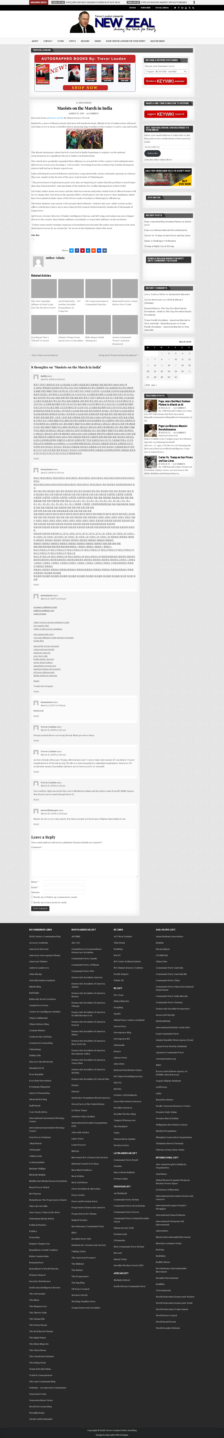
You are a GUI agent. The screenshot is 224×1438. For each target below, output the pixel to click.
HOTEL (130, 394)
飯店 (35, 398)
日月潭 (130, 440)
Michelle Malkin (37, 1175)
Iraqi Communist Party (167, 1034)
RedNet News (163, 1262)
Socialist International (167, 1278)
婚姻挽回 (92, 540)
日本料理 (115, 391)
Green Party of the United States (87, 1104)
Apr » (154, 385)
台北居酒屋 (105, 391)
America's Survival (38, 949)
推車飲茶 (49, 411)
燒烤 (97, 414)
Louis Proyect (78, 1145)
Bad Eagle (34, 993)
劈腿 (44, 501)
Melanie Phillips (37, 1168)
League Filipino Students (168, 1081)
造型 (43, 447)
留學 (83, 417)
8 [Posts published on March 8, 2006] (161, 359)
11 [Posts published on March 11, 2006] (182, 359)
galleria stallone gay (43, 610)
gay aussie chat (41, 625)
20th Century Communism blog (45, 936)
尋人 (79, 501)
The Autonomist (37, 1294)
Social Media (162, 7)
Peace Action (78, 1195)
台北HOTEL (80, 394)
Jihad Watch (35, 1143)
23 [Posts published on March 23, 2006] (169, 371)
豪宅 (88, 385)
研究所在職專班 (94, 420)
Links (158, 1093)
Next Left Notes (79, 1182)
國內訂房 (70, 394)
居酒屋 (91, 414)
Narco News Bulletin (124, 1172)
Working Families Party (83, 1301)
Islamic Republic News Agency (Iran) (174, 1040)
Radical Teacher (79, 1220)
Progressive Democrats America (88, 1207)
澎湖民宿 (78, 440)
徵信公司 (37, 550)
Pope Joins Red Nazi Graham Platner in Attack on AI (174, 403)
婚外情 (49, 514)
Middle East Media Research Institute (48, 1181)
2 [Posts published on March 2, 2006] (169, 353)
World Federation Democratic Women (175, 1297)
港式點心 (44, 394)
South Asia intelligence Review (44, 1287)
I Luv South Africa (38, 1112)
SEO (53, 398)
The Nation (77, 1270)
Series (97, 41)
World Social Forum (166, 1322)
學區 (67, 398)
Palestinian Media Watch (41, 1219)
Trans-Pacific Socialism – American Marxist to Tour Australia (166, 326)
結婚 (122, 391)
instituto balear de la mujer (47, 669)
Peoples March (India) (167, 1118)
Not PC (117, 955)
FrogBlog (118, 1007)
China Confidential (38, 1018)
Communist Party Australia (169, 968)
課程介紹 (57, 391)
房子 (112, 398)
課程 (82, 401)
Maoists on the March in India (84, 108)
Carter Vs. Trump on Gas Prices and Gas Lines (167, 235)
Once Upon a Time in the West (44, 1212)
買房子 (43, 385)
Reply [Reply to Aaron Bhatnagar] (36, 824)
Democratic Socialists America (86, 977)
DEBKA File (35, 1055)
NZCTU (117, 1083)
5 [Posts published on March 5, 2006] (189, 353)
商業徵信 (123, 563)
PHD (76, 388)
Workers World (79, 1295)
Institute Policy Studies (83, 1116)
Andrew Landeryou (39, 968)
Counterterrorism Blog (41, 1043)
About (35, 41)
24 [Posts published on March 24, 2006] (176, 371)
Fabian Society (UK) (124, 1228)
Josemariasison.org (166, 1059)
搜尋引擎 (124, 424)
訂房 (124, 394)
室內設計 (49, 447)
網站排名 (116, 424)
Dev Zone (119, 995)
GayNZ (117, 1014)
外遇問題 (111, 494)
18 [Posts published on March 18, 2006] (182, 365)
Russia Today (120, 1259)
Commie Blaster (37, 1030)
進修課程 (114, 388)
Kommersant (120, 1234)
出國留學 (109, 434)
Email (34, 887)
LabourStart (162, 1231)
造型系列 (42, 398)
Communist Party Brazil (126, 1160)
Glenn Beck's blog (38, 1099)
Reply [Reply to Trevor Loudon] (36, 741)
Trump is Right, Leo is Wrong (159, 246)
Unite (116, 1133)
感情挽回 (115, 537)
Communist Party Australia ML (171, 974)
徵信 (105, 484)
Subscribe (145, 7)
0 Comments (181, 408)
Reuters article (56, 118)
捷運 (63, 398)
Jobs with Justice (80, 1132)
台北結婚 (108, 394)
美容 (104, 447)
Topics (72, 41)
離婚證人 (74, 546)
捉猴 (83, 507)
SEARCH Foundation (166, 1131)
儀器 (106, 385)
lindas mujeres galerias (45, 675)
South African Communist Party (130, 1286)
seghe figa (38, 641)
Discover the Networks (41, 1062)
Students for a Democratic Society (88, 1245)
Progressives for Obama (83, 1214)
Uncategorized (85, 102)
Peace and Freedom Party (84, 1201)
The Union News (37, 1350)
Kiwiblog (118, 949)
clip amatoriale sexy (43, 634)
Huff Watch (34, 1106)
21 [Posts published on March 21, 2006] (155, 371)
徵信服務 (48, 573)
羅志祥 (127, 447)
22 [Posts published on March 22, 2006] (162, 371)
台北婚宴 (91, 394)
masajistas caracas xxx (44, 666)
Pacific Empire (121, 974)
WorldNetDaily (36, 1413)
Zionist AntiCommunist (40, 1419)
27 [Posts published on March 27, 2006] (148, 377)
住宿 (119, 394)
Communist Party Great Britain (129, 1206)
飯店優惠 (99, 394)
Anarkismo (161, 1174)
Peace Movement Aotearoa (127, 1101)
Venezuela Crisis (37, 1394)
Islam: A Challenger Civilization (160, 241)
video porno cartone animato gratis (51, 622)
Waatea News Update (125, 1139)
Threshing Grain (37, 1363)
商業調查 (103, 504)
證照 (96, 401)
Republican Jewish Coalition (43, 1250)
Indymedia (119, 1045)
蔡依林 (72, 453)
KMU (158, 1065)
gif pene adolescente (44, 672)
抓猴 (64, 507)
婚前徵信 (105, 556)
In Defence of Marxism (167, 1190)
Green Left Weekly (165, 1015)
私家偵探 (100, 520)
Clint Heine (119, 943)
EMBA (116, 385)
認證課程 (55, 388)
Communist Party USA (82, 971)
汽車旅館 (116, 440)
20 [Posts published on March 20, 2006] (148, 371)
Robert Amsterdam (39, 1256)
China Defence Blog (39, 1024)
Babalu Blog (35, 987)
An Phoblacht (120, 1193)
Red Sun (160, 1250)
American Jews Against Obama (44, 955)
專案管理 (101, 434)
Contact (47, 41)
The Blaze (34, 1300)
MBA (122, 385)
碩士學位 (92, 388)
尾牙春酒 (53, 394)
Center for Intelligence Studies (45, 1012)
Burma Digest (163, 949)
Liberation (119, 1064)
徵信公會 (71, 553)
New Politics (77, 1176)
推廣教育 (100, 388)
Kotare (117, 1051)
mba (101, 401)
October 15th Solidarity (125, 1095)
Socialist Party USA (81, 1239)
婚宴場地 (128, 391)
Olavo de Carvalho (38, 1206)
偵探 (133, 514)
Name (35, 882)
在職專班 (82, 420)
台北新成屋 (65, 385)
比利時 (36, 440)
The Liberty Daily (38, 1312)
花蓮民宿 (96, 440)
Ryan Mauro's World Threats (43, 1269)
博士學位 (64, 388)
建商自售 (51, 385)
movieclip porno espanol (46, 646)
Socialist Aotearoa (123, 1108)
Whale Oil (119, 980)
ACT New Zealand (123, 936)
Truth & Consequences (40, 1375)
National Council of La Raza (85, 1164)
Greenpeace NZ (122, 1039)
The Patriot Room (38, 1325)
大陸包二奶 (110, 533)
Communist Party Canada (84, 958)
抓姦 (109, 504)
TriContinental (163, 1290)
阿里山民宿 (38, 443)
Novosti (118, 1253)
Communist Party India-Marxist (172, 996)
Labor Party (77, 1139)
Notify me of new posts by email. (50, 902)
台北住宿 (61, 394)
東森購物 (48, 443)
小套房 (57, 417)
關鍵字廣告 (41, 391)
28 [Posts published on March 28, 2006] (155, 377)
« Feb (147, 385)
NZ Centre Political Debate (127, 961)
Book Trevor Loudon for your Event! (125, 41)
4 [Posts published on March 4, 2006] (182, 353)
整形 (38, 447)
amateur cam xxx (41, 653)
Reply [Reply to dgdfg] (36, 459)
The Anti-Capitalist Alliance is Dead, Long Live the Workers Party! (43, 304)
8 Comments (93, 113)
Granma (118, 1166)
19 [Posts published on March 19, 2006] (189, 365)
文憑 (71, 391)
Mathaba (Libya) (122, 1280)
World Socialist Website (168, 1328)
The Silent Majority (39, 1344)
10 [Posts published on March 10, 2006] (176, 359)
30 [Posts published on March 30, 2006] (169, 377)
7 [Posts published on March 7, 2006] (155, 359)
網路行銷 (69, 420)
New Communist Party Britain (129, 1247)
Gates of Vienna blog (39, 1093)
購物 (81, 443)
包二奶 (62, 533)
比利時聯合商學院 (48, 440)
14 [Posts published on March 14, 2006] (155, 365)
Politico (33, 1231)
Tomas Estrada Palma (40, 1369)
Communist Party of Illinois (85, 965)
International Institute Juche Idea (173, 1027)
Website (35, 892)
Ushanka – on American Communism (47, 1388)
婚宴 (58, 398)
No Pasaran (35, 1193)
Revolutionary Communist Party (87, 1226)
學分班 (65, 391)
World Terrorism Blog (40, 1406)
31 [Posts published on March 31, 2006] (176, 377)
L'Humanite (119, 1240)
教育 (87, 401)
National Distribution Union (128, 1070)
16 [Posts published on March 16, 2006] (169, 365)
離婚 (45, 546)
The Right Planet (37, 1337)
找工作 (108, 440)
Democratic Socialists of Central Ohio (90, 1079)
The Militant (77, 1264)
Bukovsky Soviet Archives (42, 999)
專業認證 (47, 388)
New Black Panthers (81, 1170)
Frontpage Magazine (39, 1087)
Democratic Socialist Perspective (173, 1009)
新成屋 (82, 385)
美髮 (101, 385)
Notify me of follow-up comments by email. (55, 897)
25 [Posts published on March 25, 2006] (182, 371)
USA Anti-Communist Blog (42, 1381)
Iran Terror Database (40, 1137)
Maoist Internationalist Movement (173, 1237)
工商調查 (77, 504)
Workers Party (121, 1145)
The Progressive (80, 1276)
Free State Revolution (40, 1080)
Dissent (75, 1091)
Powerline (34, 1237)
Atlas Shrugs (35, 974)
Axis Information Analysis (42, 980)
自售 (57, 385)
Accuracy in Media (38, 943)
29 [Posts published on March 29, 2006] (162, 377)
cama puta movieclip (43, 649)
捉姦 (45, 511)
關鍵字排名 (59, 420)
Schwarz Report (37, 1275)
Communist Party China (168, 980)
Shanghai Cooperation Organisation (174, 1137)
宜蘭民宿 (61, 440)
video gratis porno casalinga (47, 629)
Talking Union (78, 1251)
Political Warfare (37, 1225)
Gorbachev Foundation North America (90, 1098)
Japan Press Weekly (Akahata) (171, 1046)
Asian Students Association (169, 936)
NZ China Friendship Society (128, 1076)
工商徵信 (122, 560)
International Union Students (170, 1215)
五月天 (39, 450)
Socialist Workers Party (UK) (128, 1265)
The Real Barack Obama (41, 1331)
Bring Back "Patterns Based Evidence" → (119, 355)
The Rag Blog (78, 1283)
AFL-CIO (75, 943)
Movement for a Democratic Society (89, 1157)
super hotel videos (43, 662)
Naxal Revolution (164, 1100)
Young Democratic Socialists (85, 1308)
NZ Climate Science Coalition (128, 968)
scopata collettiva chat (45, 607)
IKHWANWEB (163, 1021)
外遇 (51, 494)
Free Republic (36, 1074)
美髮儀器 (95, 385)
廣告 (66, 424)
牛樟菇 (87, 391)
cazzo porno (39, 614)
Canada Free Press (38, 1005)
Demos (75, 1085)
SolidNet (160, 1284)
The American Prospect (83, 1258)
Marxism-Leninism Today (169, 1243)
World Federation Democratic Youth (174, 1303)
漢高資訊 (121, 437)
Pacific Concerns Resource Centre (173, 1106)
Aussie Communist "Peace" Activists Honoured (121, 340)
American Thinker (38, 961)
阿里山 (123, 440)
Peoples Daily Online (166, 1112)
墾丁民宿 (87, 440)
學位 (49, 398)
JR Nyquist (34, 1150)
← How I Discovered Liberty (43, 355)
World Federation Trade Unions (172, 1309)
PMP (75, 420)
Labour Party (120, 1058)
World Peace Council (166, 1315)
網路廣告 (110, 427)
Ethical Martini (121, 1001)
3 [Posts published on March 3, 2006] (175, 353)
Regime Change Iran (39, 1244)
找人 (71, 501)
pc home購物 (72, 443)
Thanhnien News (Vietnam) (169, 1143)
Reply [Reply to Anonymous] (36, 585)
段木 (82, 391)
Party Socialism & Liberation (85, 1189)
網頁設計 (98, 424)
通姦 (96, 497)
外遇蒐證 (89, 497)
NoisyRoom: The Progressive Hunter (48, 1200)
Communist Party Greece (126, 1212)
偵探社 (94, 517)
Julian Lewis (35, 1156)
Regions (85, 41)
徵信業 (123, 576)
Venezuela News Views (41, 1400)
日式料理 (95, 391)
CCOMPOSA (162, 955)
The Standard (120, 1126)
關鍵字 (50, 391)
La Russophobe (37, 1162)
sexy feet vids (40, 656)
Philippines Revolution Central (171, 1125)
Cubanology (35, 1049)
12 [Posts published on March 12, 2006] (189, 359)
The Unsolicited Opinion (41, 1356)
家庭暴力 (42, 514)
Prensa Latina (121, 1179)
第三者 (128, 514)
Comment (37, 847)
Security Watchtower (40, 1281)
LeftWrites (161, 1087)
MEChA (75, 1151)
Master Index (157, 41)
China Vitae (161, 961)
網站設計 (107, 424)
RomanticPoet (36, 1262)
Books (133, 7)
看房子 (36, 385)
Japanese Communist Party (170, 1052)
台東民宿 (70, 440)
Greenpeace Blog (122, 1032)
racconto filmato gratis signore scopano (53, 637)
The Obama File (37, 1319)
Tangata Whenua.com (124, 1120)
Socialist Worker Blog (125, 1114)
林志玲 (79, 453)
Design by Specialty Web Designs (112, 1435)
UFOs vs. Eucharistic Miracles (174, 294)
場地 (115, 394)
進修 (69, 401)
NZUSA (117, 1089)
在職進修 (83, 388)
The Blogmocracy (38, 1306)
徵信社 (36, 478)
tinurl (36, 681)
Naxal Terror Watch (39, 1187)
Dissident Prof (36, 1068)
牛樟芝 (76, 391)
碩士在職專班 (108, 420)
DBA (71, 388)
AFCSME (75, 936)
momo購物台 (59, 443)
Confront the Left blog (40, 1037)
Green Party (120, 1026)
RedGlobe (161, 1256)
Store (60, 41)
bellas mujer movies (43, 659)
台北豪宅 (75, 385)
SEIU (74, 1233)
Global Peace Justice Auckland (129, 1020)
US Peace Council (80, 1289)
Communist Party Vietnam (169, 1002)
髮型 (110, 385)
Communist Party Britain (126, 1199)
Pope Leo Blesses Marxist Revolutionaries (165, 230)
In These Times (79, 1110)
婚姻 (105, 543)
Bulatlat (160, 943)
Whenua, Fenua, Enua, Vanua (170, 1150)
